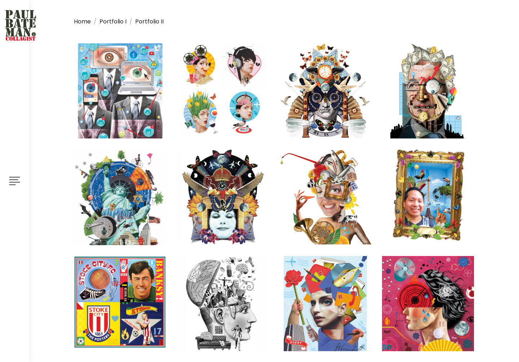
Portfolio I (113, 21)
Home (82, 21)
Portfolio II (149, 21)
